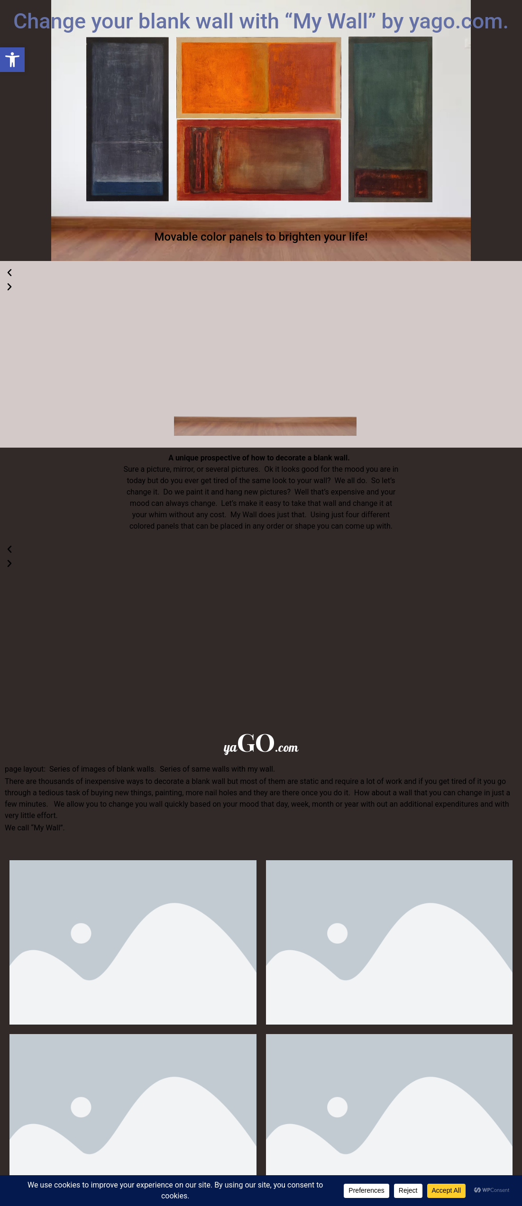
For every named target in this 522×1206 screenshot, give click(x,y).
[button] (12, 59)
